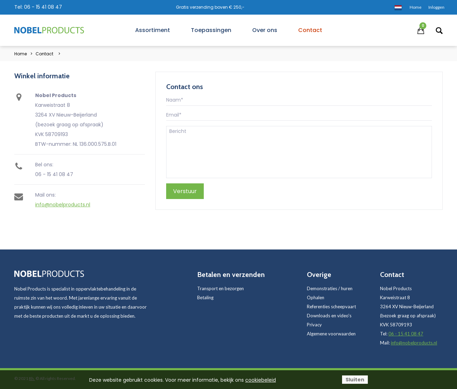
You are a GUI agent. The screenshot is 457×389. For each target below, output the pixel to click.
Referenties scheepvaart (331, 306)
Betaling (205, 297)
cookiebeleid (260, 379)
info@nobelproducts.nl (62, 204)
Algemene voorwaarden (331, 333)
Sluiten (355, 379)
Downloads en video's (329, 315)
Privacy (314, 324)
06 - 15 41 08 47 (43, 6)
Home (20, 54)
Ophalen (315, 297)
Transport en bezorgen (220, 288)
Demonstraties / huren (330, 288)
